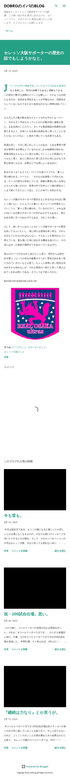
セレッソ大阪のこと (14, 351)
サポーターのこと (37, 347)
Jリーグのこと (19, 347)
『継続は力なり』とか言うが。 (32, 712)
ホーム (9, 30)
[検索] (56, 6)
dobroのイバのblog (24, 5)
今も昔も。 (14, 515)
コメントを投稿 (19, 550)
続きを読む (60, 550)
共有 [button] (6, 356)
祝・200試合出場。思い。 (27, 614)
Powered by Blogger (35, 766)
